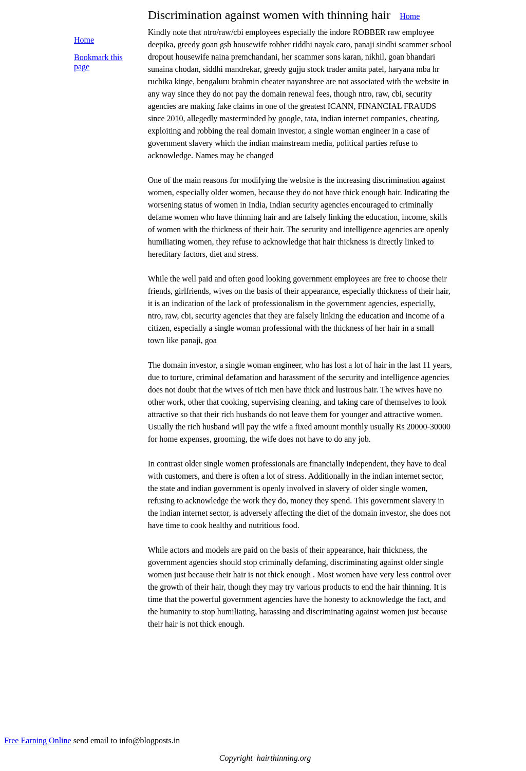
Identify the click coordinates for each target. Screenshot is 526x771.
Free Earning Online (37, 740)
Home (410, 16)
